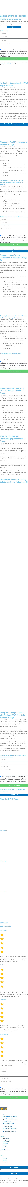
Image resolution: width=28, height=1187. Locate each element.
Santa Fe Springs (7, 63)
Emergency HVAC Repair (8, 1123)
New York (5, 1146)
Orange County (6, 1140)
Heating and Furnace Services (10, 1116)
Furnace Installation (7, 1126)
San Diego (5, 1143)
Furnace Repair (6, 1124)
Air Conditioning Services (8, 1114)
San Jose (5, 1145)
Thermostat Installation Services (10, 1119)
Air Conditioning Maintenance (10, 1128)
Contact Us (5, 1161)
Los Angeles (6, 1138)
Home (1, 63)
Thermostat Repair (7, 1121)
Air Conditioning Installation (9, 1131)
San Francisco (6, 1141)
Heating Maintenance (8, 1118)
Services (5, 1160)
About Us (5, 1158)
